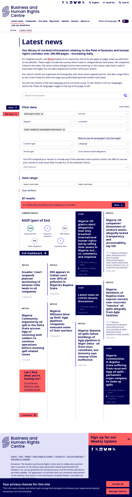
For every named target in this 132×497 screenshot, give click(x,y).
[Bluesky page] (75, 2)
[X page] (67, 2)
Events (14, 456)
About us (85, 21)
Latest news (17, 21)
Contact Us (60, 456)
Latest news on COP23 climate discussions (88, 298)
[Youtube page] (79, 2)
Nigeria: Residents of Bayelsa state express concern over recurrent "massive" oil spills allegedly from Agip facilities (117, 302)
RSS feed (11, 114)
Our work (42, 21)
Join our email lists (21, 25)
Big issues (54, 21)
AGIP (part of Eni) (36, 220)
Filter (12, 107)
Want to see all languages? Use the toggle (99, 138)
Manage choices (118, 491)
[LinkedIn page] (71, 2)
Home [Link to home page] (13, 30)
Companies (30, 21)
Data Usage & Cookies (43, 456)
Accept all (117, 484)
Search (123, 2)
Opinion (65, 21)
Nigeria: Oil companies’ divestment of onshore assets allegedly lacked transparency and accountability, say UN (117, 233)
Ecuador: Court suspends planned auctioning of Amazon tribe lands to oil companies (32, 281)
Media (27, 456)
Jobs (21, 456)
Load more (29, 415)
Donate (74, 21)
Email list (108, 2)
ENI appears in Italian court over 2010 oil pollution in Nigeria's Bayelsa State (61, 280)
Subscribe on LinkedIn (20, 459)
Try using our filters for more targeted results (32, 386)
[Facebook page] (63, 2)
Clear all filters (29, 190)
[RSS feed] (83, 2)
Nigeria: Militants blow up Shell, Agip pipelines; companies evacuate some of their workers (61, 320)
